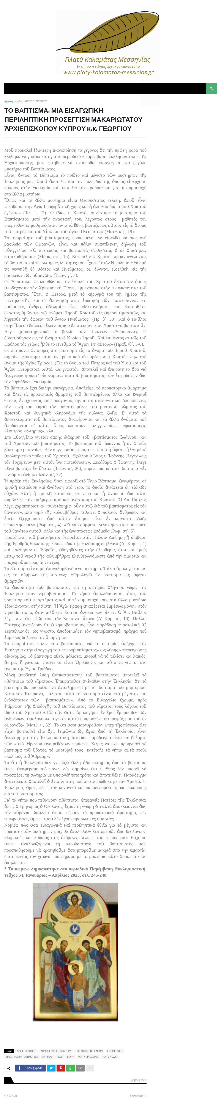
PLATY (70, 1057)
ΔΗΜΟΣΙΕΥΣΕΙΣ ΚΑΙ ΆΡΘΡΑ (56, 1051)
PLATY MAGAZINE (88, 1057)
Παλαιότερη (137, 1096)
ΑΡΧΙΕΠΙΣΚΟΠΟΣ (35, 101)
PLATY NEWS (110, 1057)
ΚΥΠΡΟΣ (47, 1057)
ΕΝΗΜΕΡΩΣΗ (114, 1051)
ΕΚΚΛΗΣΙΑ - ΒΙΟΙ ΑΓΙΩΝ (89, 1051)
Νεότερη (11, 1096)
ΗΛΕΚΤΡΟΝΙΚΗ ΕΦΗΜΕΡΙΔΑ (22, 1057)
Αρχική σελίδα (13, 101)
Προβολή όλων (138, 1080)
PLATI (60, 1057)
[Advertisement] (184, 126)
